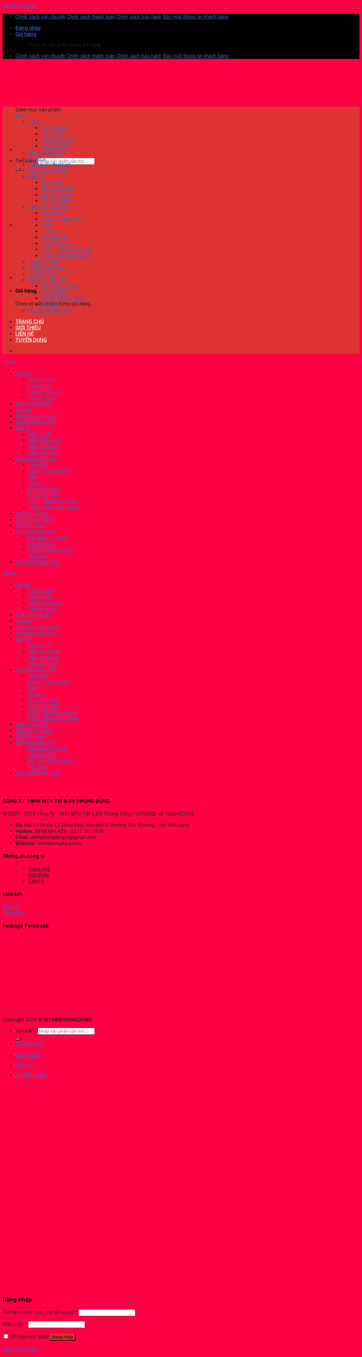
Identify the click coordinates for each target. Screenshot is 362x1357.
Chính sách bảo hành (139, 17)
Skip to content (19, 6)
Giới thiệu (38, 875)
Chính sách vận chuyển (40, 17)
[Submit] (18, 169)
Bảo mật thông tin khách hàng (195, 17)
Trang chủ (39, 869)
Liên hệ (36, 881)
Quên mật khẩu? (20, 1349)
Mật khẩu (15, 1324)
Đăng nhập (62, 1337)
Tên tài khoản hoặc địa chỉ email (40, 1312)
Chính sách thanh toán (91, 17)
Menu (21, 116)
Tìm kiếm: (26, 161)
